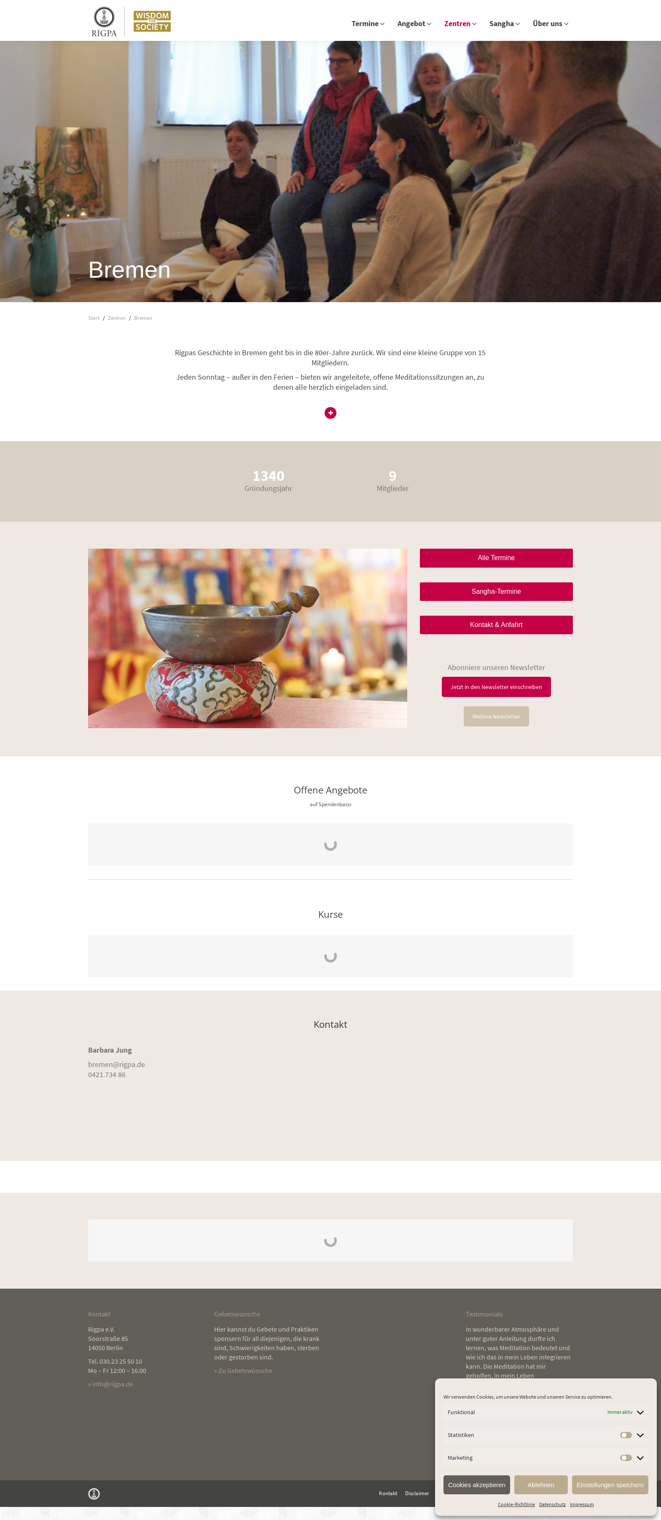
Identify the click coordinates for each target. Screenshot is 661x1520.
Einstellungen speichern (610, 1484)
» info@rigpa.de (110, 1397)
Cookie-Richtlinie (516, 1504)
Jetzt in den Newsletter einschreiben (496, 700)
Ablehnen (541, 1484)
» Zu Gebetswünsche (243, 1383)
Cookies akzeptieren (476, 1484)
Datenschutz (552, 1504)
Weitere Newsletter (496, 729)
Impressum (582, 1504)
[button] (330, 427)
